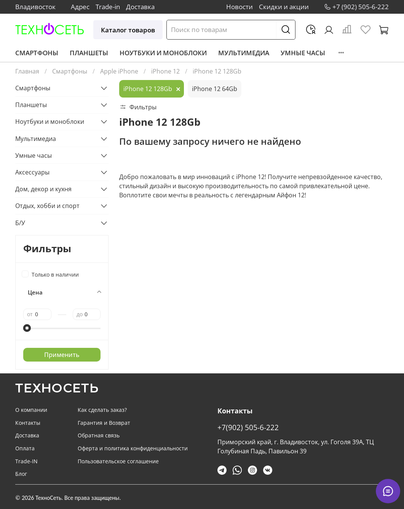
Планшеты (89, 52)
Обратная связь (99, 435)
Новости (239, 6)
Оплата (25, 448)
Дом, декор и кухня (43, 189)
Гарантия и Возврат (104, 422)
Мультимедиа (243, 52)
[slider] (27, 328)
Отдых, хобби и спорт (47, 206)
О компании (31, 409)
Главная (27, 71)
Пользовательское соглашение (118, 461)
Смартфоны (36, 52)
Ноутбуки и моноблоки (163, 52)
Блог (21, 473)
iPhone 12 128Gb (147, 89)
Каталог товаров (128, 30)
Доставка (140, 6)
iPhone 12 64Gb (214, 89)
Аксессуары (32, 172)
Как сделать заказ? (102, 409)
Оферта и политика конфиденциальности (133, 448)
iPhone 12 (165, 71)
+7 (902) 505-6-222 (360, 6)
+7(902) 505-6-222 (248, 427)
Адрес (80, 6)
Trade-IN (26, 461)
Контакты (27, 422)
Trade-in (108, 6)
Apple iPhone (119, 71)
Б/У (20, 223)
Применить (62, 355)
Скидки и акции (284, 6)
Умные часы (303, 52)
